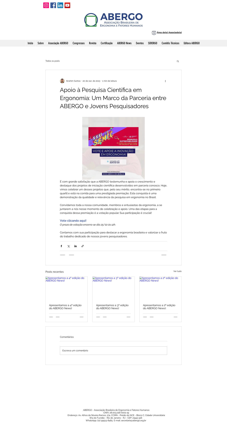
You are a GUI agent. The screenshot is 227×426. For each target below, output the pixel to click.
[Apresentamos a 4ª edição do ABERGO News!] (66, 288)
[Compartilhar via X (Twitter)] (68, 246)
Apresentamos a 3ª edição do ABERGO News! (112, 307)
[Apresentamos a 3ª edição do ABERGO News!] (113, 288)
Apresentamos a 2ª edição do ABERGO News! (159, 307)
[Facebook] (53, 5)
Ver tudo (177, 271)
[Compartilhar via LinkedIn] (75, 246)
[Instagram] (46, 5)
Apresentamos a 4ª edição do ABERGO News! (65, 307)
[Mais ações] (165, 81)
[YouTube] (67, 5)
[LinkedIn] (60, 5)
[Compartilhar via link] (82, 246)
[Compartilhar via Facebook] (61, 246)
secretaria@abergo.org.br (133, 420)
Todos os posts (52, 61)
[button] (177, 61)
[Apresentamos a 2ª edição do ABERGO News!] (160, 288)
